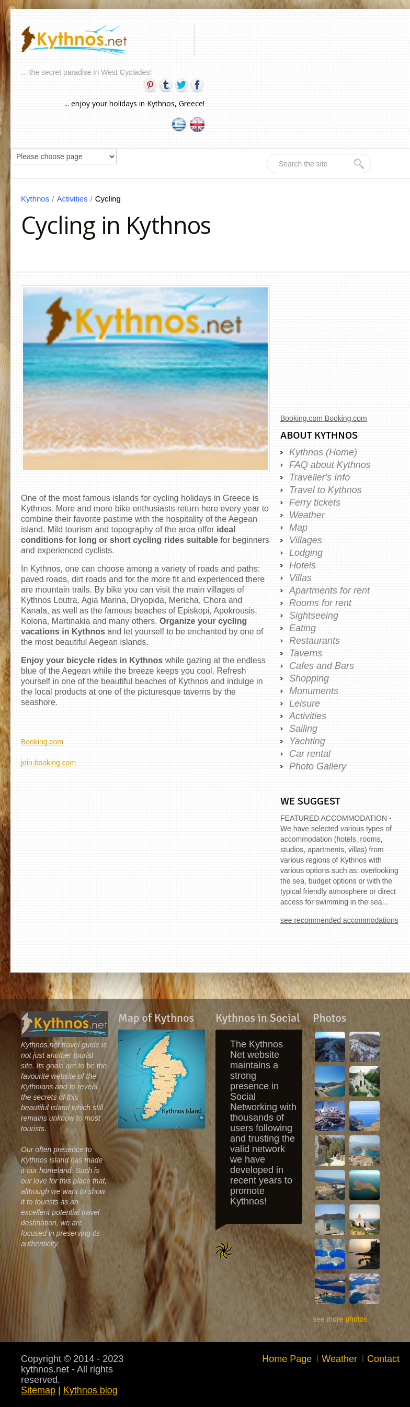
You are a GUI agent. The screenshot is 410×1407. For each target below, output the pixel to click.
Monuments (313, 691)
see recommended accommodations (339, 920)
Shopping (309, 678)
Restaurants (314, 640)
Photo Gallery (317, 766)
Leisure (304, 703)
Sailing (303, 728)
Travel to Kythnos (325, 490)
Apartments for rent (329, 590)
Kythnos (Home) (323, 452)
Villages (305, 540)
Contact (383, 1359)
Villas (300, 578)
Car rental (310, 754)
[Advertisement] (145, 841)
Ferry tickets (314, 502)
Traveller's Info (319, 477)
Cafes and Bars (321, 666)
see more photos (340, 1319)
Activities (75, 198)
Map (298, 527)
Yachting (307, 741)
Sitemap (38, 1390)
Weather (307, 515)
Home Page (287, 1359)
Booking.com (42, 742)
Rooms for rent (320, 603)
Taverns (305, 653)
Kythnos (38, 198)
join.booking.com (48, 762)
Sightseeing (313, 615)
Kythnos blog (90, 1390)
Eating (302, 628)
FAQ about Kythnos (330, 465)
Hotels (302, 565)
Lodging (306, 553)
